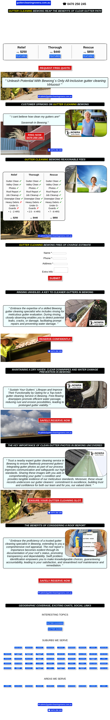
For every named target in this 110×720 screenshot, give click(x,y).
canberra (93, 686)
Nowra (29, 664)
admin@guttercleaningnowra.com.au (56, 96)
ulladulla (18, 686)
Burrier (50, 664)
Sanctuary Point (39, 655)
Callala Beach (39, 660)
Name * (48, 252)
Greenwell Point (93, 660)
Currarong (72, 659)
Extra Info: (47, 272)
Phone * (47, 258)
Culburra (82, 659)
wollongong (61, 686)
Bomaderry (104, 664)
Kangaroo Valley (82, 669)
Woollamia (29, 659)
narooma (39, 686)
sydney (104, 686)
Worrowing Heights (29, 655)
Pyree (103, 659)
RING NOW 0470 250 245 (35, 136)
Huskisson (18, 659)
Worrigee (7, 664)
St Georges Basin (18, 655)
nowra (7, 686)
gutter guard (55, 630)
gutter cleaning (20, 10)
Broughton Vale (61, 669)
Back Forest (93, 664)
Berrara (61, 648)
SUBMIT (55, 279)
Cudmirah (39, 648)
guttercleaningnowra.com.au (33, 2)
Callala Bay (50, 659)
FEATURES (21, 56)
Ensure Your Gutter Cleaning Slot (55, 501)
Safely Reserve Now (55, 421)
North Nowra (60, 664)
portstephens (71, 686)
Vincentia (7, 659)
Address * (48, 263)
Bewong (93, 648)
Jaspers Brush (18, 669)
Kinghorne (61, 659)
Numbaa (82, 664)
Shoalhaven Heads (39, 669)
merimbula (50, 686)
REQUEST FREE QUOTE (55, 68)
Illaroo (39, 664)
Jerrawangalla (72, 648)
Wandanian (82, 648)
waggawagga (82, 686)
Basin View (104, 648)
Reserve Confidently (55, 339)
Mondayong (50, 648)
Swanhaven (29, 648)
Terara (72, 664)
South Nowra (18, 664)
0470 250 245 (56, 150)
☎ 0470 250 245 (74, 4)
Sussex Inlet (18, 648)
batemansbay (28, 686)
